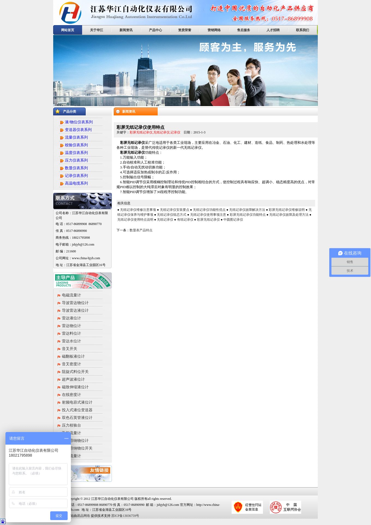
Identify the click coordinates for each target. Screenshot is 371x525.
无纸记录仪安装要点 (174, 210)
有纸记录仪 (185, 219)
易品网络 (83, 516)
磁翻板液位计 (73, 356)
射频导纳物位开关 (77, 448)
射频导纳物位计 (75, 441)
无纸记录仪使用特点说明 (135, 219)
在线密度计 (71, 395)
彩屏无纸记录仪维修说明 (287, 210)
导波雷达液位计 (75, 310)
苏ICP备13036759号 (124, 516)
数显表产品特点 (141, 230)
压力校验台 (71, 425)
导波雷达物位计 (75, 303)
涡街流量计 (71, 456)
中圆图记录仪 (233, 219)
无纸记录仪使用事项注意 (208, 215)
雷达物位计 (71, 326)
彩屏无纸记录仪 (208, 219)
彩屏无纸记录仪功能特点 (248, 215)
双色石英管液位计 (77, 418)
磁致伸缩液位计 (75, 387)
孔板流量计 (71, 433)
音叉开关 (69, 349)
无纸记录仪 (165, 219)
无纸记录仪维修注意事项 (138, 210)
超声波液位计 (73, 379)
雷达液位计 (71, 318)
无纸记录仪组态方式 (171, 215)
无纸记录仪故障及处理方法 (289, 215)
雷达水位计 (71, 341)
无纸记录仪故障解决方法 (247, 210)
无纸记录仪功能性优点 (209, 210)
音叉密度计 (71, 364)
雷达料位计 (71, 333)
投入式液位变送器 (77, 410)
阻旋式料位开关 (75, 372)
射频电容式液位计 (77, 402)
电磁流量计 (71, 295)
